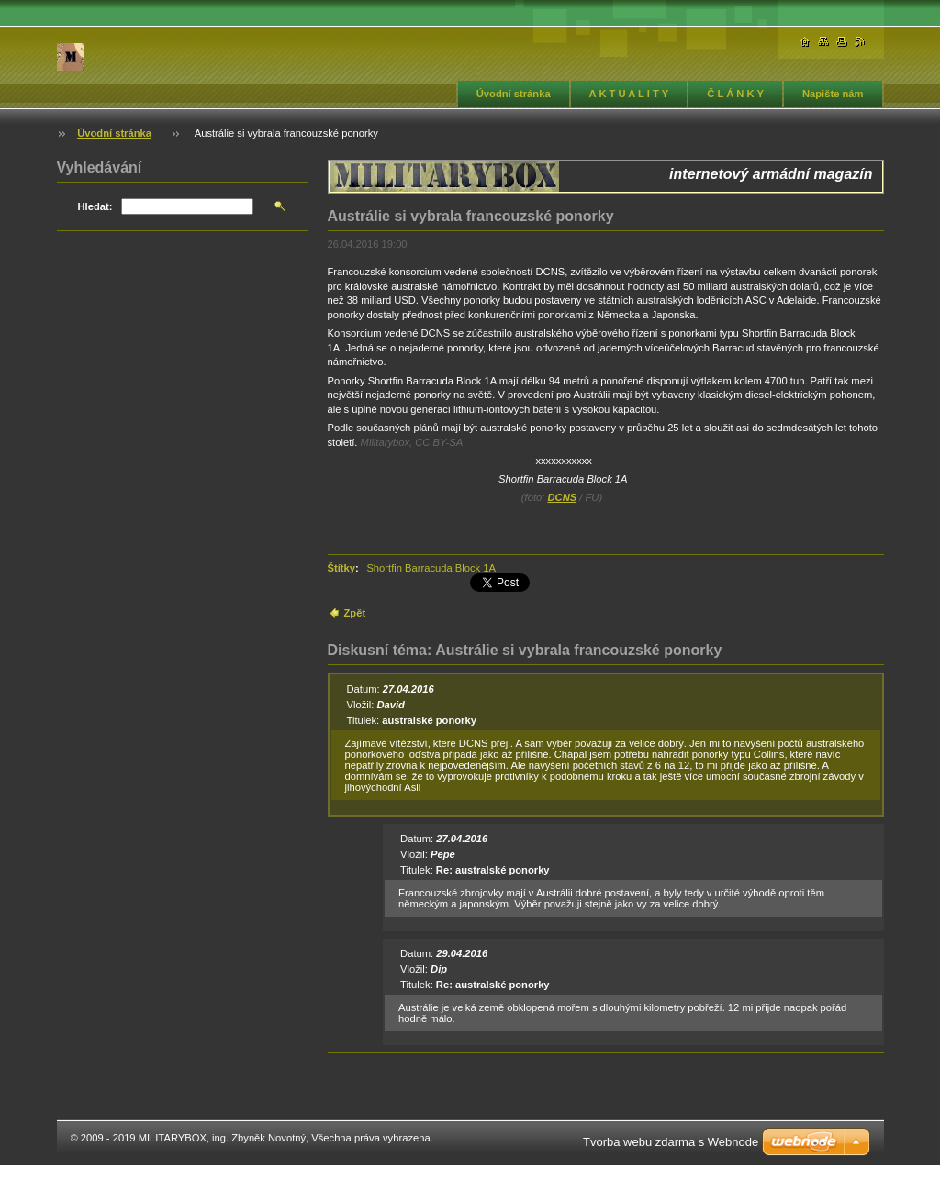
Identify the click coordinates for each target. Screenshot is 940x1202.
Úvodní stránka (513, 93)
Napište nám (833, 93)
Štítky (341, 567)
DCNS (561, 497)
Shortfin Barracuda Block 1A (431, 567)
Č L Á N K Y (735, 93)
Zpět (355, 612)
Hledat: (95, 206)
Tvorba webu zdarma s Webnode (670, 1142)
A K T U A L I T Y (629, 93)
